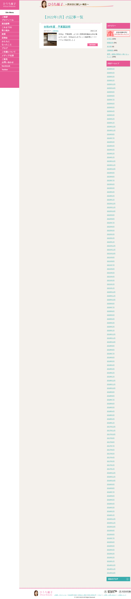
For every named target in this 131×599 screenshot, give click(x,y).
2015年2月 (111, 557)
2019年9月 (111, 346)
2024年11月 (111, 130)
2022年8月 (111, 219)
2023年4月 (111, 192)
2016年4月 (111, 504)
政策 (4, 34)
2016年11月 (111, 477)
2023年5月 (111, 188)
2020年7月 (111, 307)
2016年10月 (111, 480)
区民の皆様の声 (92, 595)
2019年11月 (111, 338)
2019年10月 (111, 342)
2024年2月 (111, 153)
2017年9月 (111, 438)
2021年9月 (111, 257)
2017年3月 (111, 461)
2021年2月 (111, 284)
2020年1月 (111, 330)
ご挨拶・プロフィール (60, 595)
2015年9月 (111, 530)
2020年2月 (111, 327)
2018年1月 (111, 423)
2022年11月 (111, 207)
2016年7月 (111, 492)
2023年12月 (111, 161)
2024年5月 (111, 142)
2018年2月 (111, 419)
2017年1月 (111, 469)
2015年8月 (111, 534)
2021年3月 (111, 280)
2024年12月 (111, 126)
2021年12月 (111, 246)
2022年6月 (111, 227)
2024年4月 (111, 146)
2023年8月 (111, 177)
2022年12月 (111, 203)
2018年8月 (111, 396)
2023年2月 (111, 196)
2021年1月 (111, 288)
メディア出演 (8, 55)
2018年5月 (111, 407)
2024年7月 (111, 138)
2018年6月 (111, 403)
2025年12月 (111, 84)
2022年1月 (111, 242)
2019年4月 (111, 365)
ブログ (5, 48)
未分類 (109, 46)
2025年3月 (111, 115)
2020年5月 (111, 315)
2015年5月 (111, 546)
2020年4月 (111, 319)
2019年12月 (111, 334)
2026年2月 (111, 80)
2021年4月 (111, 277)
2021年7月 (111, 265)
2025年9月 (111, 92)
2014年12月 (111, 565)
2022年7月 (111, 223)
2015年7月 (111, 538)
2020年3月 (111, 323)
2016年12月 (111, 473)
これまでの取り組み (7, 28)
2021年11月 (111, 250)
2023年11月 (111, 165)
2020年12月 (111, 292)
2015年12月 (111, 519)
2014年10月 (111, 573)
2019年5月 (111, 361)
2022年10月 (111, 211)
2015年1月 (111, 561)
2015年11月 (111, 523)
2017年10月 (111, 434)
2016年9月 (111, 484)
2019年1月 (111, 377)
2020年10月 (111, 300)
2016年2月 (111, 511)
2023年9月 (111, 173)
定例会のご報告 (82, 595)
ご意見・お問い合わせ (110, 595)
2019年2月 (111, 373)
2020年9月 (111, 303)
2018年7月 (111, 400)
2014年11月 (111, 569)
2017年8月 (111, 442)
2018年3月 (111, 415)
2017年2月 (111, 465)
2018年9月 (111, 392)
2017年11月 (111, 430)
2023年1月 (111, 200)
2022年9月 (111, 215)
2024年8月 (111, 134)
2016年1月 (111, 515)
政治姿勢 (5, 24)
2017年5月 (111, 454)
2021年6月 (111, 269)
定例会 (5, 38)
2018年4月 (111, 411)
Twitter (5, 70)
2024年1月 (111, 157)
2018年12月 (111, 380)
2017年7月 (111, 446)
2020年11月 (111, 296)
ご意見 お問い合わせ (8, 60)
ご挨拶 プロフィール (8, 18)
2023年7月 (111, 180)
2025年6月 (111, 103)
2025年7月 (111, 100)
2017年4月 (111, 457)
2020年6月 (111, 311)
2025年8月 (111, 96)
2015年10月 (111, 527)
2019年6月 (111, 357)
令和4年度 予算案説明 (57, 26)
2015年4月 (111, 550)
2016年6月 (111, 496)
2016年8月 (111, 488)
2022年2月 (111, 238)
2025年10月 (111, 88)
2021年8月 (111, 261)
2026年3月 (111, 77)
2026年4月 (111, 73)
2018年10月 (111, 388)
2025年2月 (111, 119)
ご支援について (9, 52)
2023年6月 (111, 184)
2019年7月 (111, 354)
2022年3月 (111, 234)
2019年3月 (111, 369)
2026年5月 (111, 69)
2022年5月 (111, 230)
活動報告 (56, 31)
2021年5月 (111, 273)
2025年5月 (111, 107)
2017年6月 (111, 450)
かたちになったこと (7, 43)
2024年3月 (111, 150)
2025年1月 (111, 123)
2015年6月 (111, 542)
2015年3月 (111, 554)
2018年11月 (111, 384)
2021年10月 (111, 253)
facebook (6, 66)
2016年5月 (111, 500)
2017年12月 (111, 427)
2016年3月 (111, 507)
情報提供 (110, 43)
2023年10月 (111, 169)
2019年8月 (111, 350)
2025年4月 (111, 111)
